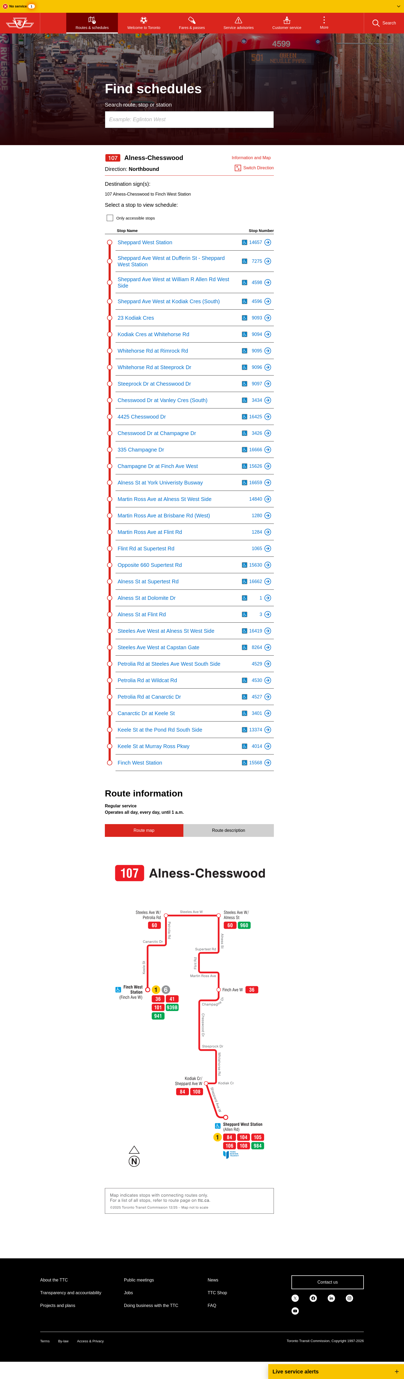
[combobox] (189, 119)
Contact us (328, 1282)
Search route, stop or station (138, 105)
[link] (295, 1297)
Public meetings (139, 1280)
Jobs (128, 1293)
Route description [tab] (228, 830)
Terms (45, 1341)
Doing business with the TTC (151, 1305)
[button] (202, 6)
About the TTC (54, 1280)
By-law (63, 1341)
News (213, 1280)
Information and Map (251, 157)
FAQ (212, 1305)
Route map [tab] (144, 830)
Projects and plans (57, 1305)
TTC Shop (217, 1293)
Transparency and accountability (70, 1293)
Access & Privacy (90, 1341)
